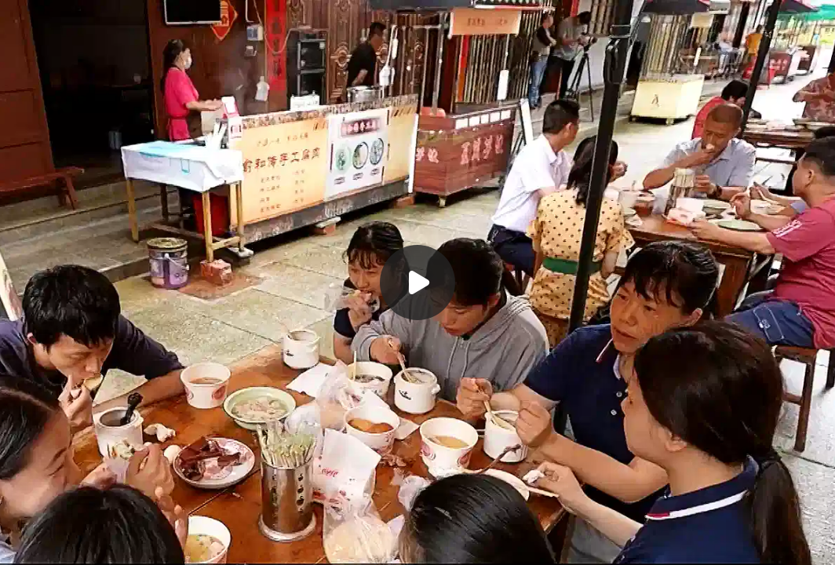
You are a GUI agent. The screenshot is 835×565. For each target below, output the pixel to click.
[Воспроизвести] (417, 282)
